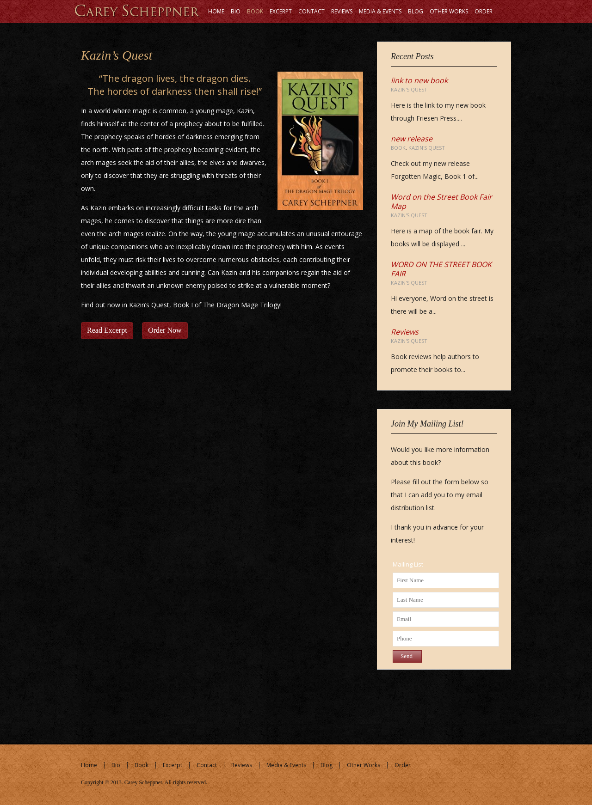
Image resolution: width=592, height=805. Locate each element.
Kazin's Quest (409, 89)
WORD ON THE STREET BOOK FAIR (441, 269)
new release (411, 139)
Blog (327, 765)
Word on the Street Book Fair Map (441, 201)
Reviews (405, 332)
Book (398, 147)
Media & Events (286, 765)
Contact (207, 765)
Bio (115, 765)
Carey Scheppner (143, 782)
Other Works (363, 765)
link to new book (419, 80)
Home (89, 765)
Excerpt (172, 765)
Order (403, 765)
